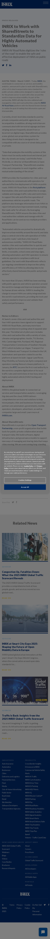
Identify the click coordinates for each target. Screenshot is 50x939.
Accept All (25, 487)
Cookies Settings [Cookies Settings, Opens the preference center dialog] (25, 480)
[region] (25, 469)
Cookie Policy (28, 466)
